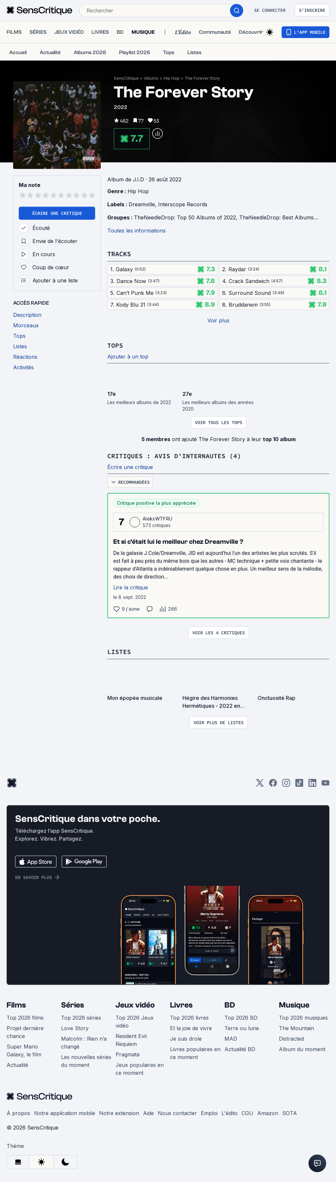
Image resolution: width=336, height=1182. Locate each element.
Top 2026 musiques (303, 1017)
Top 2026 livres (189, 1017)
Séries (72, 1005)
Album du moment (302, 1049)
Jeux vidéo (135, 1005)
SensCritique (126, 78)
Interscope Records (182, 204)
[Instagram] (286, 785)
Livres (181, 1005)
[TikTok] (299, 785)
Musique (294, 1005)
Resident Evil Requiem (131, 1040)
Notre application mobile (64, 1113)
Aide (148, 1113)
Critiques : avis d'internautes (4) (174, 456)
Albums (151, 78)
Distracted (291, 1038)
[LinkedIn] (312, 785)
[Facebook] (273, 785)
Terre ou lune (241, 1028)
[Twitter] (260, 785)
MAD (230, 1038)
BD (229, 1005)
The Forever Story (202, 78)
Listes (119, 651)
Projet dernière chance (25, 1032)
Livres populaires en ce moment (195, 1053)
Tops (115, 345)
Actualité (17, 1065)
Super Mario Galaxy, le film (24, 1050)
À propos (18, 1113)
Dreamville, (143, 204)
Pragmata (127, 1054)
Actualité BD (239, 1049)
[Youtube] (325, 785)
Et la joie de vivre (191, 1028)
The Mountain (296, 1028)
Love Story (75, 1028)
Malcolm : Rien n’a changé (84, 1042)
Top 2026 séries (81, 1017)
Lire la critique (130, 587)
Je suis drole (186, 1038)
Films (16, 1005)
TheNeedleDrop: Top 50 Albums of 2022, (186, 217)
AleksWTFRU (157, 518)
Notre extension (119, 1113)
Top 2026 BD (241, 1017)
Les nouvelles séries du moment (86, 1061)
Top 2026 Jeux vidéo (135, 1021)
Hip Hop (171, 78)
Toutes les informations (136, 230)
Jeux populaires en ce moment (140, 1069)
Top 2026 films (25, 1017)
